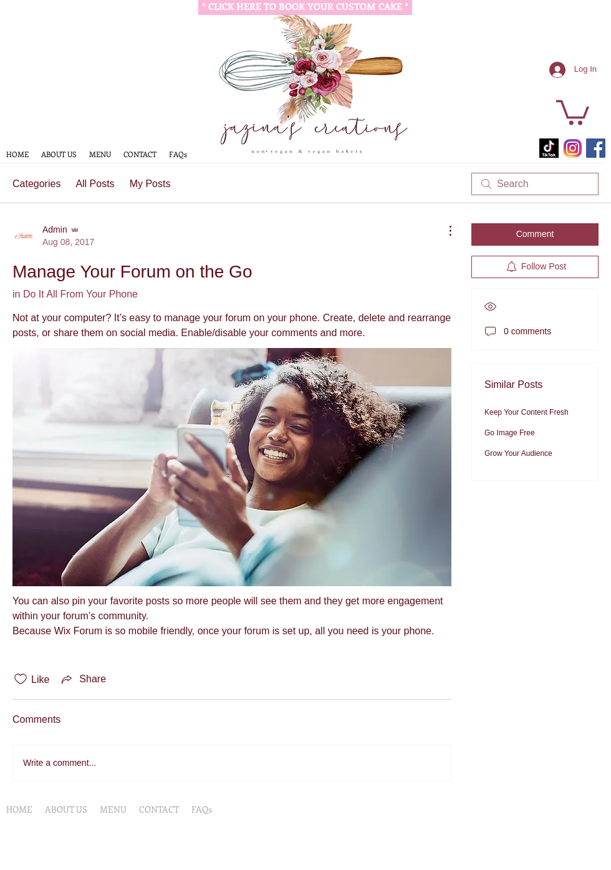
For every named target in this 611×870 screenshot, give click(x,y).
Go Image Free (509, 432)
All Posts (94, 183)
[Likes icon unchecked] (20, 679)
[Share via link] (82, 679)
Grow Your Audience (518, 453)
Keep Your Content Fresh (526, 412)
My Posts (150, 183)
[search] (535, 184)
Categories (36, 183)
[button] (572, 111)
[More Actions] (443, 230)
